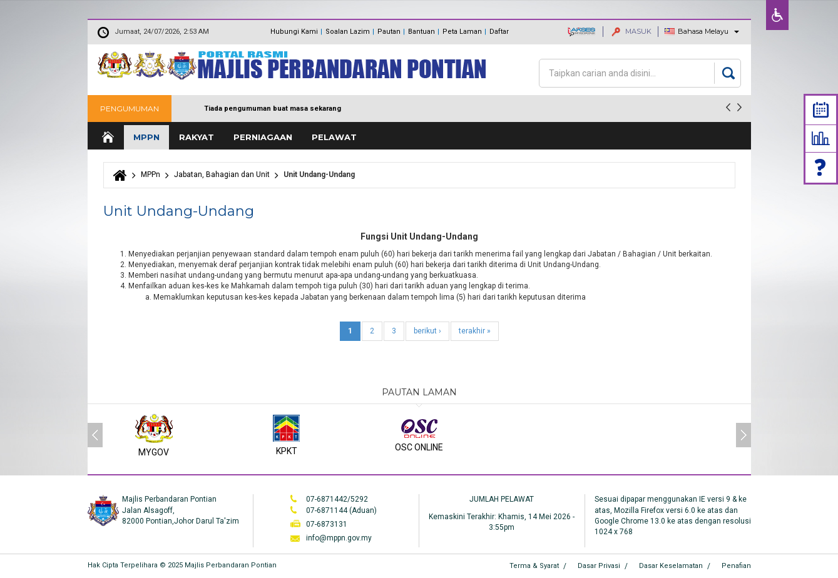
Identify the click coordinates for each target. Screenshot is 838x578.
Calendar (821, 110)
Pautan (389, 32)
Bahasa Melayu (703, 31)
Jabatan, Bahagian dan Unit (222, 174)
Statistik (821, 138)
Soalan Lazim (347, 32)
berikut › (427, 331)
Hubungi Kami (294, 32)
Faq (821, 167)
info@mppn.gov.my (339, 538)
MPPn (146, 137)
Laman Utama (107, 137)
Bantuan (421, 32)
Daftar (499, 32)
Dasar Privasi (599, 566)
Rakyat (196, 137)
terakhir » (475, 331)
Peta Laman (462, 32)
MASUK (631, 31)
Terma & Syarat (534, 566)
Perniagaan (262, 137)
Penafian (736, 566)
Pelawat (334, 137)
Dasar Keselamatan (671, 566)
